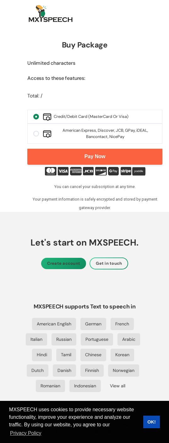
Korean (122, 354)
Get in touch (109, 263)
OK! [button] (151, 421)
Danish (64, 370)
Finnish (92, 370)
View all (117, 386)
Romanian (50, 386)
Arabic (128, 339)
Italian (36, 339)
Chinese (93, 354)
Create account (63, 263)
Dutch (37, 370)
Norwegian (123, 370)
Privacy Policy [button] (25, 433)
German (93, 324)
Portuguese (96, 339)
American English (54, 324)
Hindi (42, 354)
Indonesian (85, 386)
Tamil (66, 354)
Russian (64, 339)
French (122, 324)
